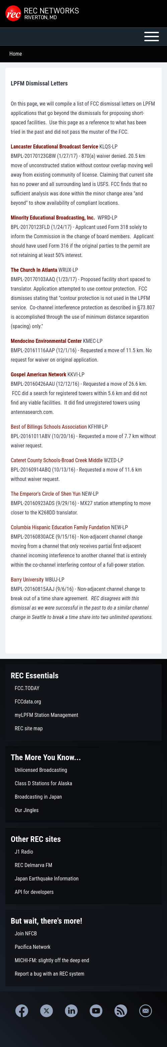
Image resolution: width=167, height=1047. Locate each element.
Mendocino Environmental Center (46, 341)
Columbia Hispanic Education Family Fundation (60, 527)
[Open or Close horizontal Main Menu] (83, 36)
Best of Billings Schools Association (49, 427)
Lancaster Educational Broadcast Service (54, 146)
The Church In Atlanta (34, 270)
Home (15, 54)
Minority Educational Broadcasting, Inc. (53, 217)
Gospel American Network (38, 374)
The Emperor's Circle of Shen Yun (46, 494)
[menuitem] (83, 688)
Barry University (27, 579)
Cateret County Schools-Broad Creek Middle (57, 460)
